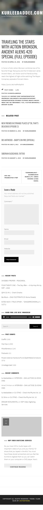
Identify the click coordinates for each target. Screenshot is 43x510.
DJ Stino (4, 397)
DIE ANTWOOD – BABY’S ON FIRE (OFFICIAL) (17, 140)
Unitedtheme (24, 501)
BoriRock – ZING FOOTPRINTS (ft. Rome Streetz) (18, 297)
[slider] (19, 317)
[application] (21, 317)
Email (6, 239)
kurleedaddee (29, 62)
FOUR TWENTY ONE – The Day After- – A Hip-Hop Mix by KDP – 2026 (21, 286)
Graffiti (3, 339)
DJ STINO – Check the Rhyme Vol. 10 (27, 392)
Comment (8, 201)
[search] (41, 21)
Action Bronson (32, 102)
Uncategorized (6, 365)
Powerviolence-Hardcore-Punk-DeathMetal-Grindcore (21, 358)
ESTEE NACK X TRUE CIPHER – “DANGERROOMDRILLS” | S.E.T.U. (21, 303)
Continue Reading (18, 467)
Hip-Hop (4, 344)
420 (23, 102)
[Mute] (33, 317)
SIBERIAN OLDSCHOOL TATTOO (13, 153)
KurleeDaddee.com (22, 12)
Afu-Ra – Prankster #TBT (11, 177)
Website (7, 248)
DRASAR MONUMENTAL (9, 402)
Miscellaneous (15, 93)
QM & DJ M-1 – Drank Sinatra (11, 292)
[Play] (4, 317)
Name (6, 229)
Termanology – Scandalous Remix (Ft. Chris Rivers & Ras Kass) (31, 177)
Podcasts (4, 353)
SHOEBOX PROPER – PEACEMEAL (13, 281)
